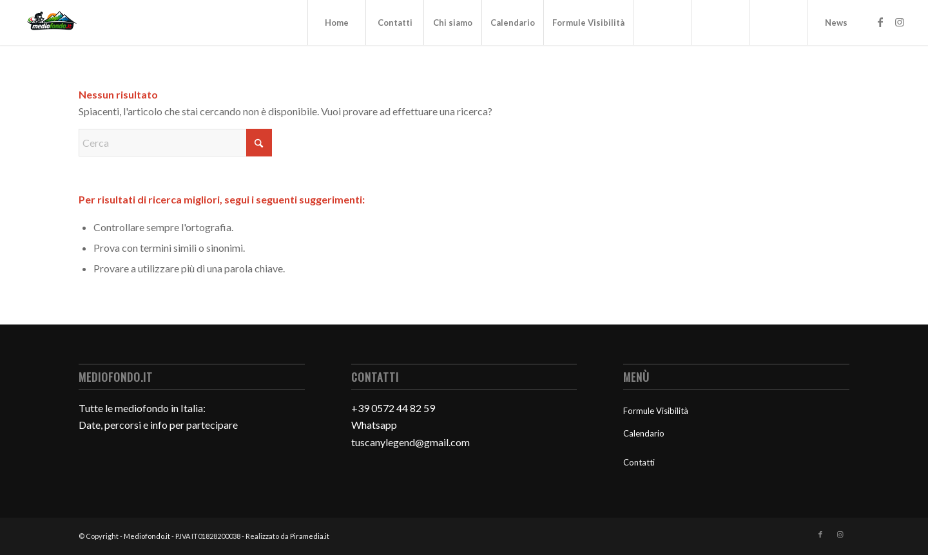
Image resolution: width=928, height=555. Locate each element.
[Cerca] (175, 142)
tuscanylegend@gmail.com (410, 442)
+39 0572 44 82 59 (393, 408)
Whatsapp (374, 425)
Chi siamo (452, 22)
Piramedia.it (309, 536)
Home (337, 22)
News (836, 22)
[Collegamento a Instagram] (899, 22)
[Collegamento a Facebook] (880, 22)
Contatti (395, 22)
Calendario (512, 22)
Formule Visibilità (588, 22)
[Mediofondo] (52, 22)
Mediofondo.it (147, 536)
